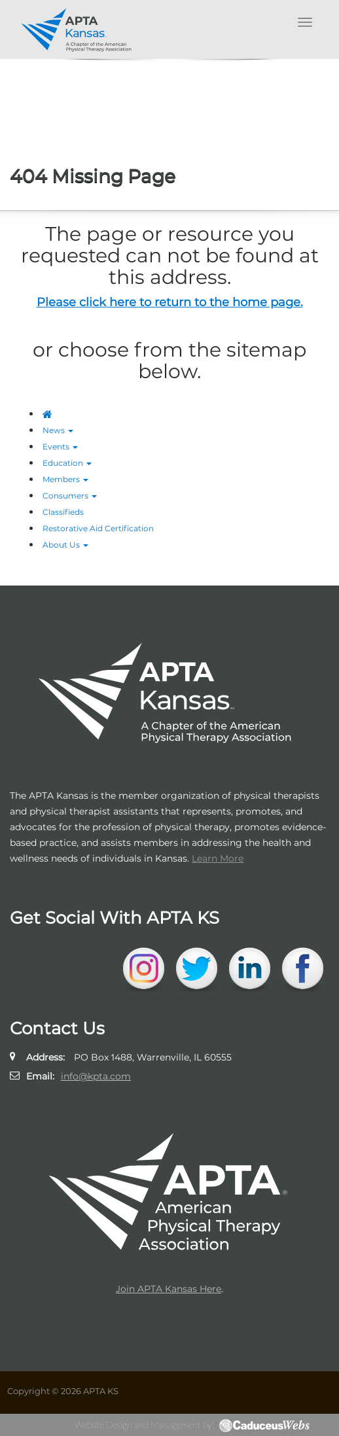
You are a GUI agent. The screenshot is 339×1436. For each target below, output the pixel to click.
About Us (65, 545)
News (58, 430)
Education (67, 463)
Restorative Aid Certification (98, 528)
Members (65, 479)
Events (60, 446)
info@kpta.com (96, 1076)
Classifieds (63, 512)
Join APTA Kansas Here (168, 1289)
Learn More (217, 858)
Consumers (70, 495)
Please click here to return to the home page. (170, 302)
